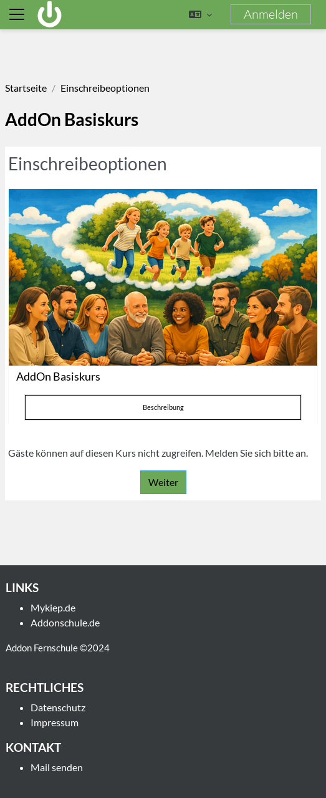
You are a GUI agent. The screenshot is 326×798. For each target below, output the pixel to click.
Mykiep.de (53, 607)
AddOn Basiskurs (58, 376)
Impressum (55, 722)
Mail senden (57, 767)
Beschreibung (163, 407)
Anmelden (271, 14)
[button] (200, 14)
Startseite (26, 88)
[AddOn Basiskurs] (163, 277)
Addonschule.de (65, 622)
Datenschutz (58, 707)
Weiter (163, 482)
